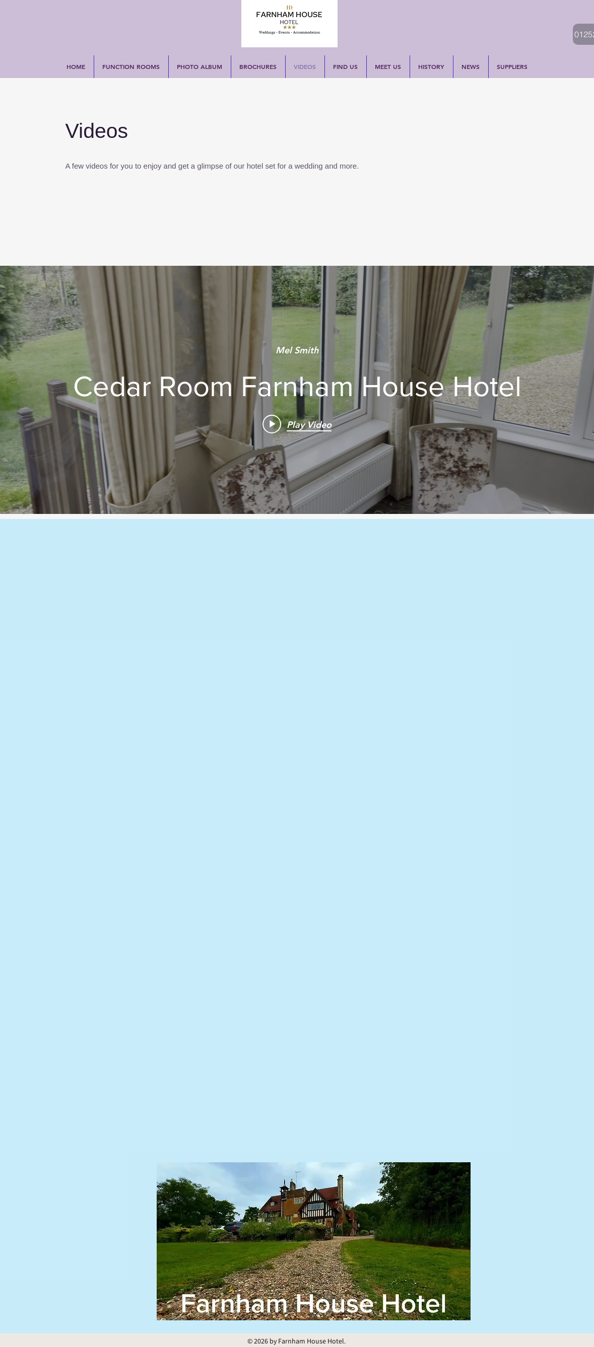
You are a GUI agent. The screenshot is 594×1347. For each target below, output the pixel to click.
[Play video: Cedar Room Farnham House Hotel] (297, 424)
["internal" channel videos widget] (297, 390)
